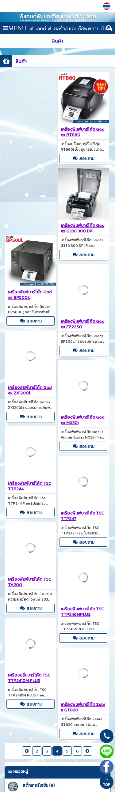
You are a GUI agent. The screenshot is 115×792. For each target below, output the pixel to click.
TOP (106, 782)
